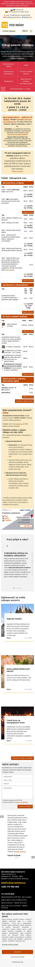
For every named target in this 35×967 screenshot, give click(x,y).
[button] (13, 588)
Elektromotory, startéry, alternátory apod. (26, 81)
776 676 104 (11, 12)
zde (10, 456)
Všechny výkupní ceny (24, 401)
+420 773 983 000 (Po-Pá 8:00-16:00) (17, 15)
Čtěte (5, 412)
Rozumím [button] (17, 952)
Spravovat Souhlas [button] (17, 957)
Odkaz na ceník (17, 171)
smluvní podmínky (22, 802)
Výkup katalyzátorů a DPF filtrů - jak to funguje (16, 897)
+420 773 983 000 (10, 886)
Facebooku (18, 424)
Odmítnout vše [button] (17, 962)
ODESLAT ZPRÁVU (25, 806)
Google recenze (20, 852)
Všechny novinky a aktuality (22, 758)
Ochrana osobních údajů (10, 944)
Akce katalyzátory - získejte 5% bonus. (17, 118)
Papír (26, 65)
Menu (25, 31)
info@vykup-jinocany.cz (12, 17)
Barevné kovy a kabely (8, 65)
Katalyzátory (8, 81)
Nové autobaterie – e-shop (20, 89)
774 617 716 (17, 10)
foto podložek (10, 270)
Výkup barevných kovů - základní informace (15, 911)
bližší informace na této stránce (17, 133)
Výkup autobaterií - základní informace (14, 903)
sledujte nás (27, 17)
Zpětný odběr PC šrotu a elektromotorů (14, 900)
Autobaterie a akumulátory (9, 72)
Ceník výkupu (9, 31)
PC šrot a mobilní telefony (26, 72)
